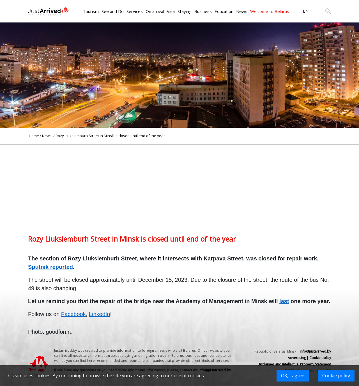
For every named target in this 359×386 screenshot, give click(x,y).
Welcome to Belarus (269, 11)
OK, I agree (292, 376)
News (241, 11)
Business (203, 11)
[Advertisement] (179, 184)
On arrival (155, 11)
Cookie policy (336, 376)
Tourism (91, 11)
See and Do (113, 11)
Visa (171, 11)
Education (224, 11)
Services (134, 11)
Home (34, 135)
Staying (185, 11)
